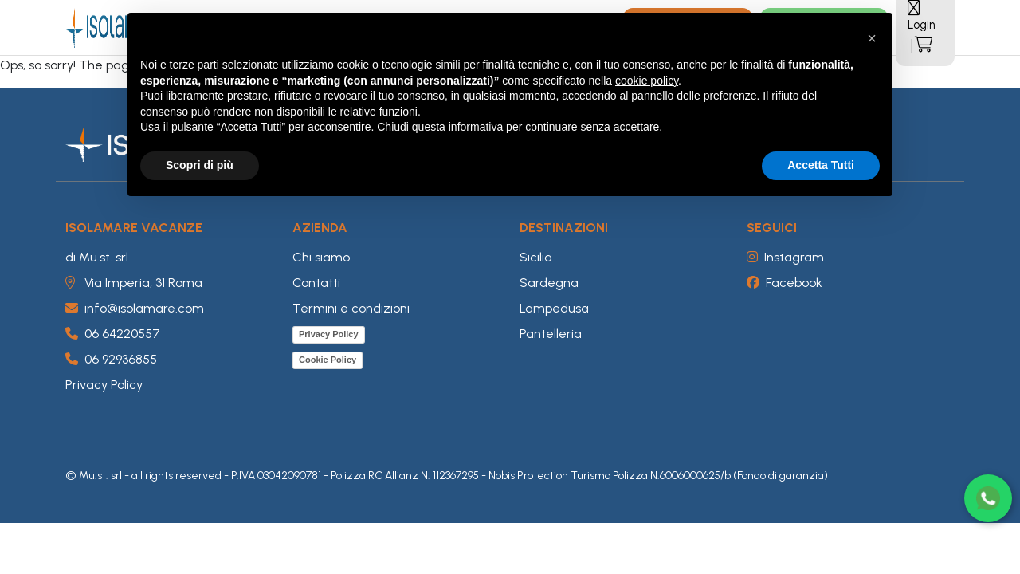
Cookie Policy (327, 359)
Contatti (316, 282)
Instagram (785, 257)
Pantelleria (551, 333)
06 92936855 (111, 359)
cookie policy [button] (646, 80)
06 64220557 (112, 333)
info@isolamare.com (134, 308)
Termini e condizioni (351, 308)
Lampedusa (554, 308)
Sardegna (549, 282)
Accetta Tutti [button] (820, 165)
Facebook (784, 282)
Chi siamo (321, 257)
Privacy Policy (104, 384)
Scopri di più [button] (199, 165)
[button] (872, 38)
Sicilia (536, 257)
